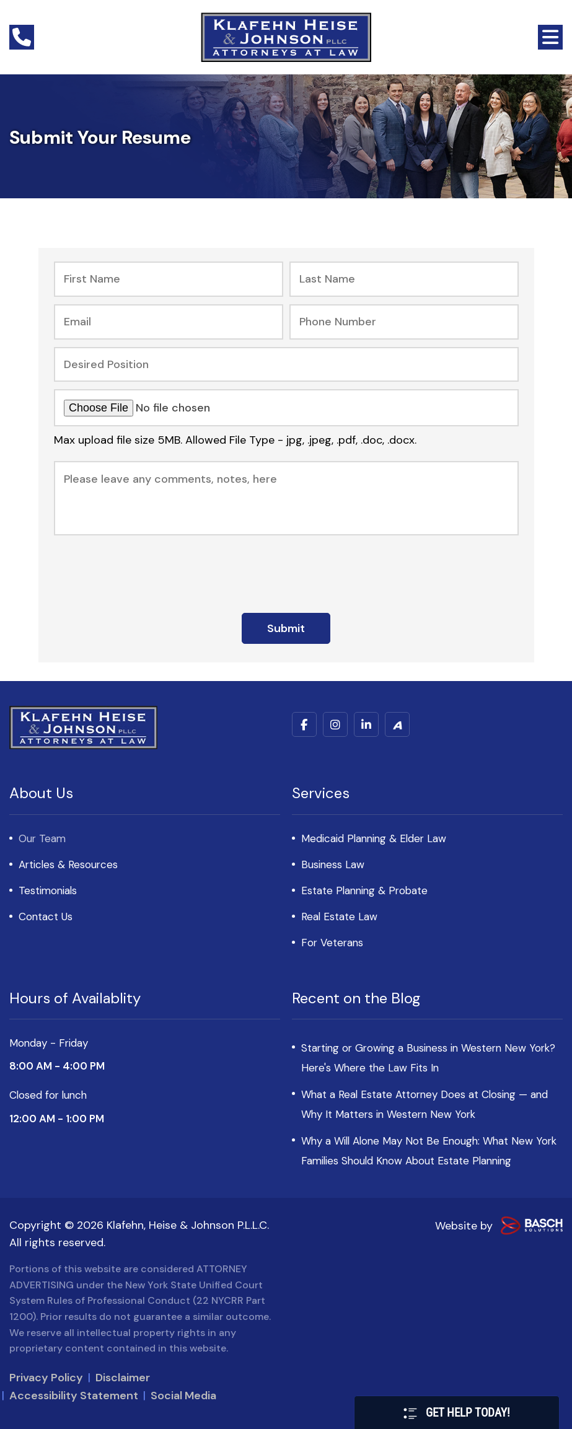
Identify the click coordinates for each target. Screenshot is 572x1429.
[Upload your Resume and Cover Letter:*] (286, 407)
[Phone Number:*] (404, 322)
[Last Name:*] (404, 279)
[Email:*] (168, 322)
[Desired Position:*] (286, 364)
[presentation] (286, 569)
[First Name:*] (168, 279)
